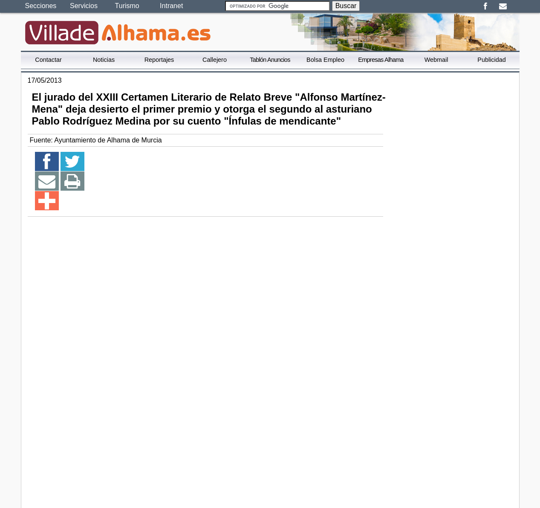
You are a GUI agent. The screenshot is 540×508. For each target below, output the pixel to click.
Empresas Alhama (380, 59)
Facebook (485, 6)
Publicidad (491, 59)
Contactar (48, 59)
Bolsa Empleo (325, 59)
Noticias (104, 59)
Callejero (214, 59)
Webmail (436, 59)
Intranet (171, 5)
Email (503, 6)
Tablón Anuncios (270, 59)
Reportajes (159, 59)
